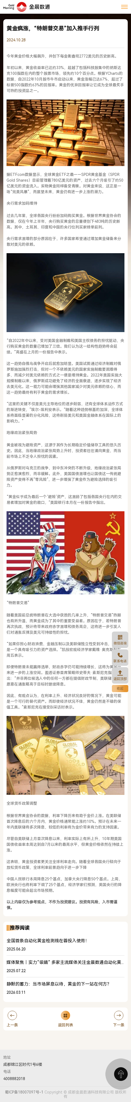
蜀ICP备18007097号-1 (24, 1092)
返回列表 (65, 1019)
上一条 (12, 1019)
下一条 (118, 1019)
